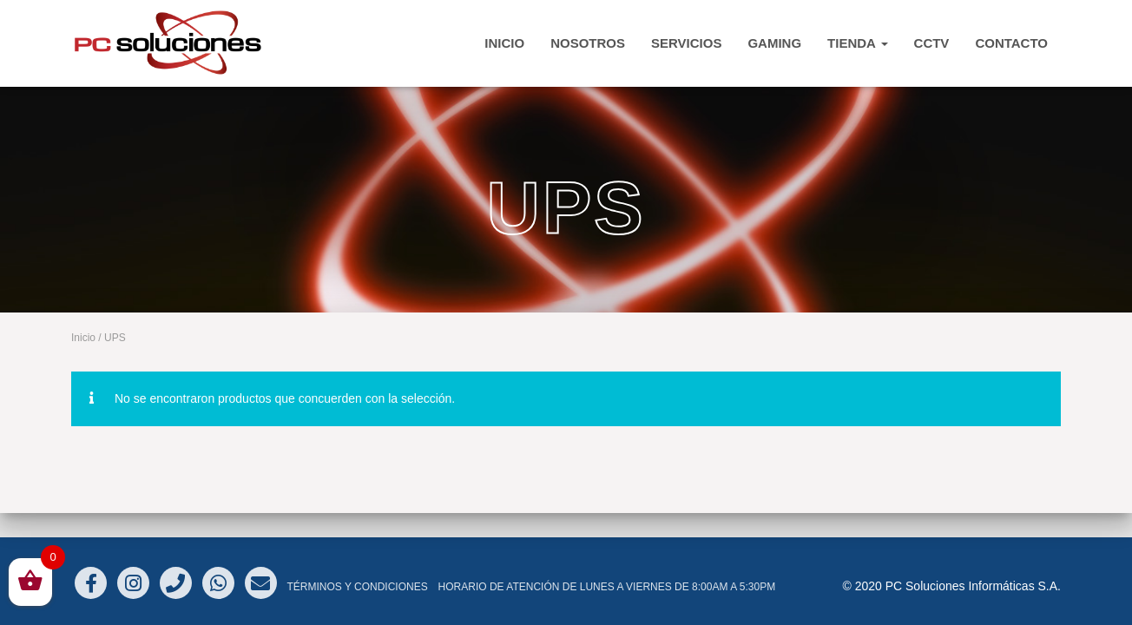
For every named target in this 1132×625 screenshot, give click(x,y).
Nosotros (587, 43)
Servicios (686, 43)
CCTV (932, 43)
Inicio (83, 338)
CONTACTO (1011, 43)
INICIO (504, 43)
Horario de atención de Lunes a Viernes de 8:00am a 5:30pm (607, 587)
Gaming (774, 43)
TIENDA (857, 43)
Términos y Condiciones (356, 587)
